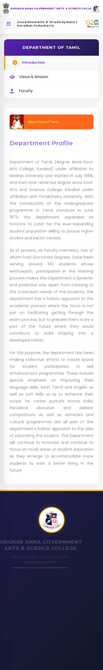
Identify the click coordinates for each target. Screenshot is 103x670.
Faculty (20, 90)
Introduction (28, 63)
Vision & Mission (28, 76)
